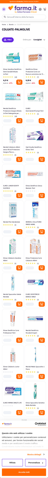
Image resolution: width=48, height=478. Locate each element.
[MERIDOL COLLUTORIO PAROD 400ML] (35, 217)
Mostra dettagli (34, 454)
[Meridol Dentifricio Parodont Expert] (35, 326)
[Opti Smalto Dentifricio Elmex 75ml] (35, 144)
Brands (11, 24)
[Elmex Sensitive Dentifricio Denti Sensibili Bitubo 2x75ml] (12, 67)
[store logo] (22, 9)
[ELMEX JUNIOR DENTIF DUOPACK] (12, 181)
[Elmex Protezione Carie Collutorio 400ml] (35, 254)
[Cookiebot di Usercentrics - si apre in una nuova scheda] (35, 424)
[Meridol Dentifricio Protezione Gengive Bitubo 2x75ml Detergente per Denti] (12, 105)
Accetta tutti (24, 472)
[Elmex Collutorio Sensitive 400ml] (12, 254)
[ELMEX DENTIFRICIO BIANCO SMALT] (35, 290)
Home (4, 24)
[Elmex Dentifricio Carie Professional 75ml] (12, 326)
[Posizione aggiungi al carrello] (19, 82)
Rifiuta (12, 462)
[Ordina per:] (39, 40)
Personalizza (35, 462)
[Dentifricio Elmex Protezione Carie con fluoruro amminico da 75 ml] (35, 67)
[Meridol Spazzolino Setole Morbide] (12, 290)
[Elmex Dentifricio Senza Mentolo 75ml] (35, 181)
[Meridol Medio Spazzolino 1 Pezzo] (35, 362)
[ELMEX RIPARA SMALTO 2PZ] (12, 398)
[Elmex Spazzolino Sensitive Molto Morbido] (35, 398)
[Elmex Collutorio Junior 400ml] (12, 362)
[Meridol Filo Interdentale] (12, 217)
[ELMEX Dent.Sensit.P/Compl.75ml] (35, 105)
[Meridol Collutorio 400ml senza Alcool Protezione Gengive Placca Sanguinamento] (12, 144)
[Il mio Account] (40, 9)
